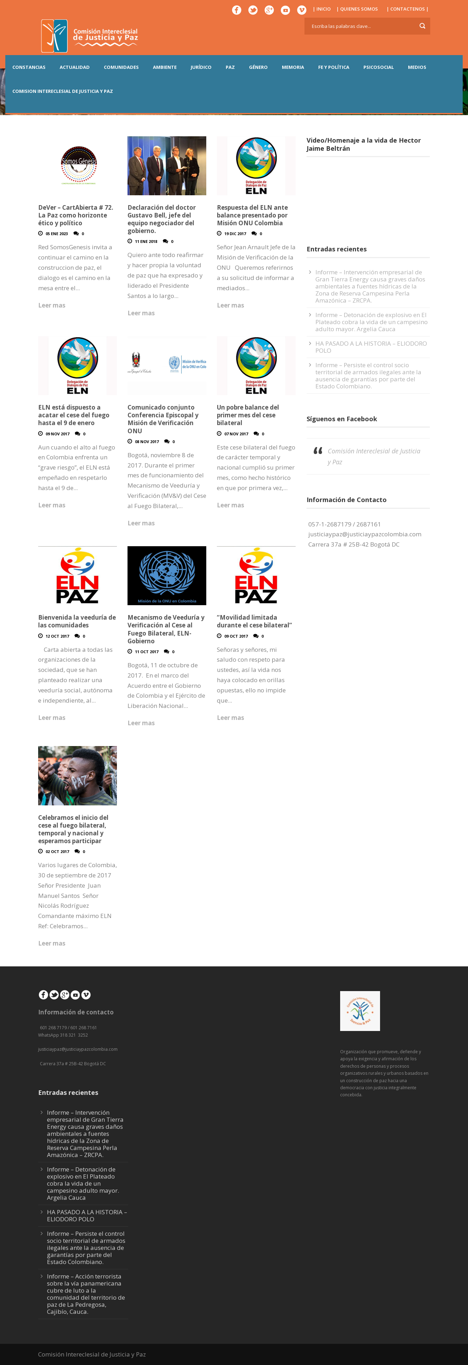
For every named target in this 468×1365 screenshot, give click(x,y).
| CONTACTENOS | (407, 9)
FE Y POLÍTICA (333, 67)
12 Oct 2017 (57, 636)
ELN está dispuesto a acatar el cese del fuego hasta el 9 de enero (73, 415)
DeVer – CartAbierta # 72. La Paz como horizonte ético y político (75, 215)
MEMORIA (293, 67)
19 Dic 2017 (235, 233)
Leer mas (51, 305)
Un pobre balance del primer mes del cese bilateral (248, 415)
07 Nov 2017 (236, 433)
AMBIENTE (165, 67)
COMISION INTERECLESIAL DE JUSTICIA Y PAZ (62, 91)
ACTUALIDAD (75, 67)
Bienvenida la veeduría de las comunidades (77, 621)
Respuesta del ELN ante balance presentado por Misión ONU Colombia (252, 215)
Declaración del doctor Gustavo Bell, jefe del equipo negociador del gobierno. (162, 219)
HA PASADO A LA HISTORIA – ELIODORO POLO (371, 346)
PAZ (230, 67)
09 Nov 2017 (57, 433)
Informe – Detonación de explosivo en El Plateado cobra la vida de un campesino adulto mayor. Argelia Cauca (371, 322)
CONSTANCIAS (29, 67)
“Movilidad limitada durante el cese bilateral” (254, 621)
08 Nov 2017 (147, 441)
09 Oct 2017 (236, 636)
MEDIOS (417, 67)
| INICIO (322, 9)
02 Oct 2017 (57, 851)
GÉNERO (258, 67)
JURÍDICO (201, 67)
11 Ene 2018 (146, 241)
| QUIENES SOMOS (357, 9)
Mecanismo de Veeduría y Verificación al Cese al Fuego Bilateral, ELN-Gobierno (166, 629)
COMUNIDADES (121, 67)
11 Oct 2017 (146, 651)
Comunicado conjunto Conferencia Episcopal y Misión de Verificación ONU (163, 419)
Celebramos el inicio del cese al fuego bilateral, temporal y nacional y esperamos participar (73, 829)
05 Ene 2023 (57, 233)
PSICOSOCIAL (378, 67)
